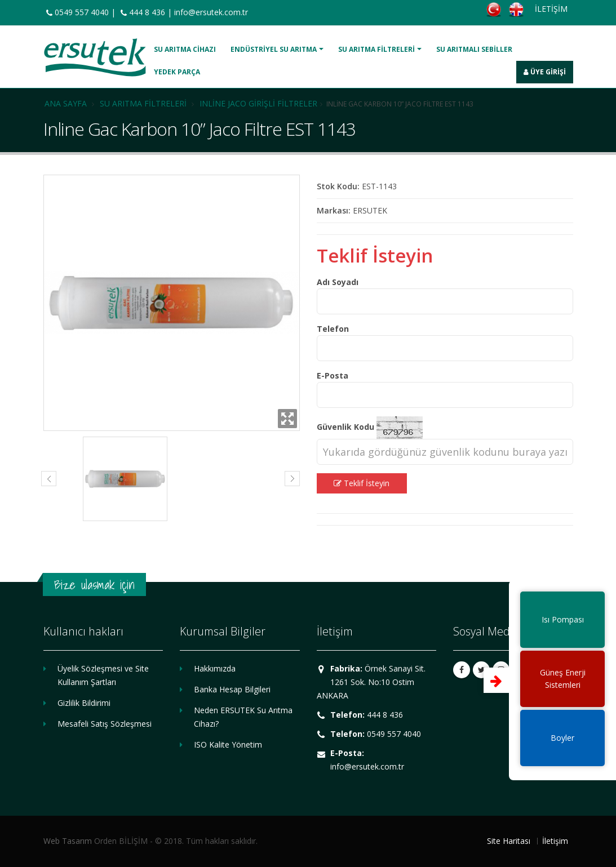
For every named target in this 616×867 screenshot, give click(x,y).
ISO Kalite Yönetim (228, 744)
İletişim (555, 840)
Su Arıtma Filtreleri (376, 49)
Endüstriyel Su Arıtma (274, 49)
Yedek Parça (177, 72)
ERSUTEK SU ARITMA (95, 57)
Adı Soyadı (337, 282)
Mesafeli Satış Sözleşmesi (104, 723)
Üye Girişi (545, 72)
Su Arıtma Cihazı (185, 49)
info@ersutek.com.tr (211, 12)
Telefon (333, 328)
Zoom (287, 418)
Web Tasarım (67, 840)
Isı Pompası (563, 619)
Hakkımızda (215, 668)
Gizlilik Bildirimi (83, 702)
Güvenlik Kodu (345, 426)
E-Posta (332, 375)
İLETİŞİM (551, 8)
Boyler (562, 737)
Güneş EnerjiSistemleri (563, 678)
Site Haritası (508, 840)
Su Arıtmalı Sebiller (474, 49)
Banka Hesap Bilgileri (232, 689)
